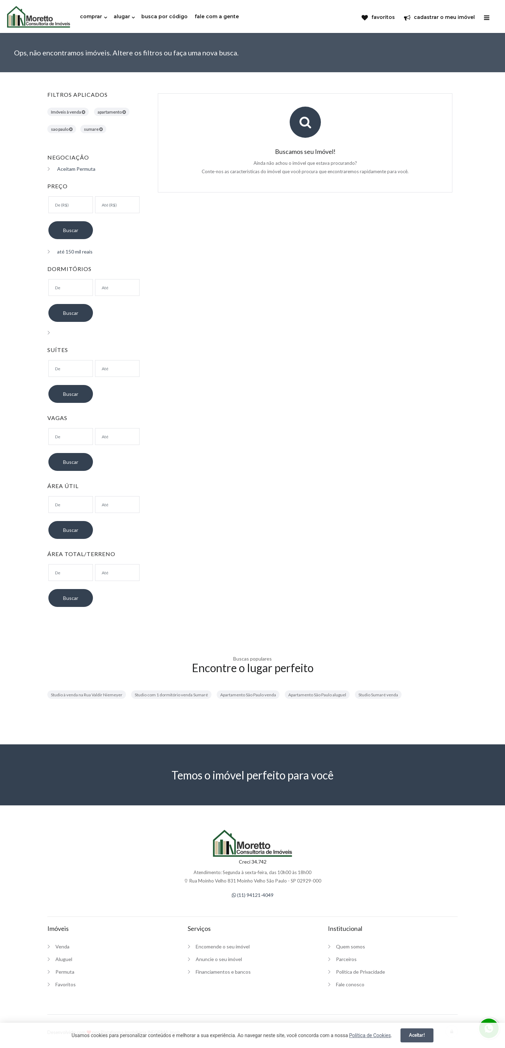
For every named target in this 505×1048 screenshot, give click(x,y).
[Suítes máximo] (117, 368)
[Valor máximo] (117, 204)
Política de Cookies (370, 1035)
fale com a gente (217, 16)
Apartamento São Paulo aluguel (317, 694)
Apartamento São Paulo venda (248, 694)
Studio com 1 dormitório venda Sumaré (171, 694)
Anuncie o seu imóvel (219, 959)
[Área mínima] (70, 504)
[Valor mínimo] (70, 204)
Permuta (64, 972)
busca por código (164, 16)
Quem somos (350, 946)
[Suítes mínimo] (70, 368)
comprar (91, 16)
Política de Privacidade (360, 972)
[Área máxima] (117, 504)
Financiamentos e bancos (223, 972)
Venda (62, 946)
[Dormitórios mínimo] (70, 287)
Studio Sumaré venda (378, 694)
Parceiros (346, 959)
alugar (122, 16)
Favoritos (65, 984)
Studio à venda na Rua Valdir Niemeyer (86, 694)
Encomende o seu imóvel (223, 946)
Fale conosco (350, 984)
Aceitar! (417, 1035)
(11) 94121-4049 (253, 895)
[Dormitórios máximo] (117, 287)
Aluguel (63, 959)
